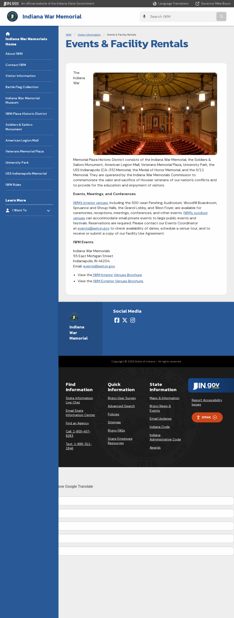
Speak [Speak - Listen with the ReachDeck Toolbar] (206, 417)
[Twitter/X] (125, 319)
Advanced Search (121, 405)
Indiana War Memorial (48, 16)
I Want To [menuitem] (25, 209)
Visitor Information (89, 34)
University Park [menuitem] (17, 162)
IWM (68, 34)
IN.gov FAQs (116, 430)
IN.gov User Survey (122, 397)
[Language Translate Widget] (171, 3)
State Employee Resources (120, 440)
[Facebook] (116, 319)
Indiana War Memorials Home (26, 41)
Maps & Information (164, 397)
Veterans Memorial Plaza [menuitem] (24, 151)
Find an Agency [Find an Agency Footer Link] (77, 423)
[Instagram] (132, 319)
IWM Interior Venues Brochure (117, 274)
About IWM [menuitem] (14, 53)
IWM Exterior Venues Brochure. (118, 280)
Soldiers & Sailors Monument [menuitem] (18, 126)
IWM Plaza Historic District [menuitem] (26, 113)
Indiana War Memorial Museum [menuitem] (22, 100)
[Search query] (202, 16)
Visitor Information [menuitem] (20, 75)
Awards (155, 447)
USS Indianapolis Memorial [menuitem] (26, 173)
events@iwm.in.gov (93, 227)
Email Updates (161, 418)
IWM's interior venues (90, 202)
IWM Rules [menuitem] (13, 184)
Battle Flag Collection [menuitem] (21, 86)
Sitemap (114, 422)
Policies (113, 414)
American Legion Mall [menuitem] (21, 140)
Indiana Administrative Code (165, 436)
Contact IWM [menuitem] (15, 64)
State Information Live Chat (79, 399)
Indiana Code (160, 426)
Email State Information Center (80, 412)
